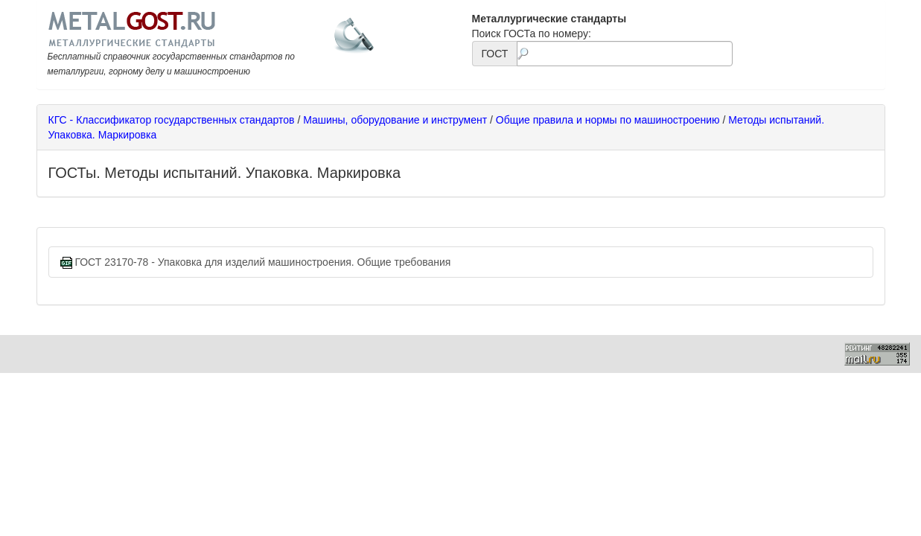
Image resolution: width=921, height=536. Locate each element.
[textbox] (624, 53)
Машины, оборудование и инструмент (395, 120)
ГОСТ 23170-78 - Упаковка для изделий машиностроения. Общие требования (255, 262)
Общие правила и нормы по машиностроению (608, 120)
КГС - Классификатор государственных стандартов (171, 120)
